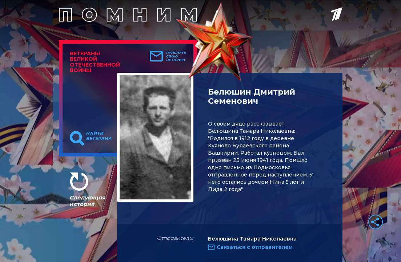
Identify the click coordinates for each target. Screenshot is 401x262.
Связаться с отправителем (255, 247)
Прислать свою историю (176, 56)
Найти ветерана (99, 136)
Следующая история (87, 200)
